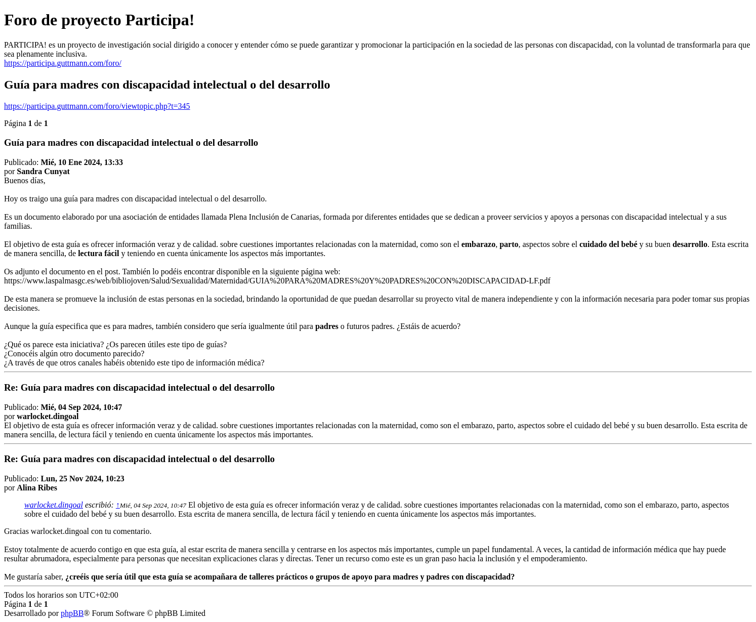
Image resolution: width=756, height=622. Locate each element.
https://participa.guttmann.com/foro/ (62, 63)
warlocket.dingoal (53, 505)
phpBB (72, 613)
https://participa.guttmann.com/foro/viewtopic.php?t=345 (97, 106)
